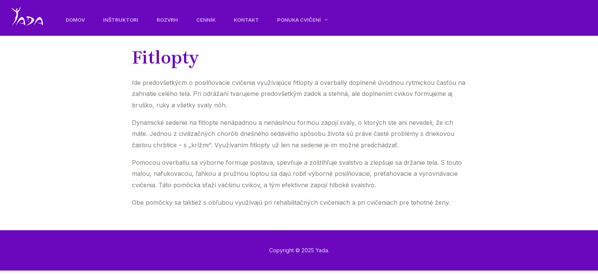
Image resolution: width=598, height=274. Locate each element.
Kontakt (246, 19)
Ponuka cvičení (302, 19)
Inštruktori (120, 19)
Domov (75, 19)
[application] (324, 19)
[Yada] (27, 15)
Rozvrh (167, 19)
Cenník (206, 19)
